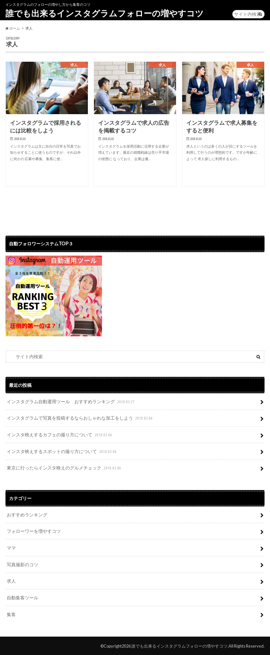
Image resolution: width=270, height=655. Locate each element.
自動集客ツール (22, 596)
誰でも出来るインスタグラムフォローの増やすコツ (104, 13)
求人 (11, 580)
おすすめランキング (27, 514)
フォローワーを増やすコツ (34, 530)
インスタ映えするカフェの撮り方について (60, 435)
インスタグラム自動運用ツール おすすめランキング (71, 402)
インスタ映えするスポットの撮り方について (62, 451)
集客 (11, 613)
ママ (11, 547)
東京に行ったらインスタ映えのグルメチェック (64, 468)
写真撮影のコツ (22, 563)
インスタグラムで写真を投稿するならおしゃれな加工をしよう (80, 418)
